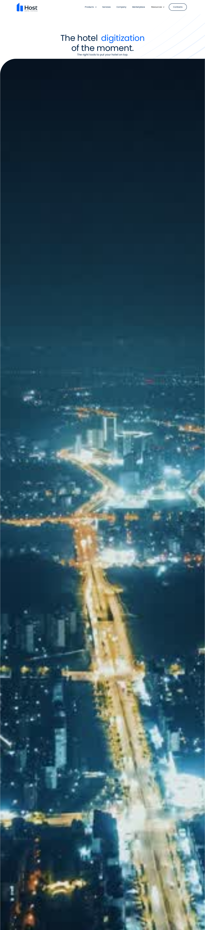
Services (106, 6)
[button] (89, 7)
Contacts (177, 6)
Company (121, 6)
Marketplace (138, 6)
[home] (27, 7)
